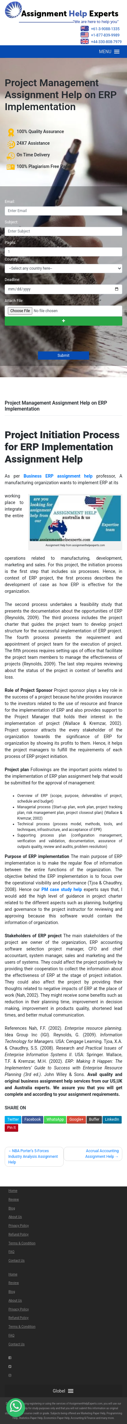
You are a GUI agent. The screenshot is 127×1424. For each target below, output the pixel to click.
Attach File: (14, 301)
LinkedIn (112, 1119)
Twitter (13, 1119)
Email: (10, 201)
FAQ (11, 1252)
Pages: (10, 242)
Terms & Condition (21, 1243)
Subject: (11, 222)
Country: (12, 259)
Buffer (94, 1119)
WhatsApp (55, 1119)
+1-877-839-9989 (100, 34)
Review (13, 1199)
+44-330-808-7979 (101, 41)
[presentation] (51, 339)
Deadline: (12, 280)
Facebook (32, 1119)
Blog (11, 1208)
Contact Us (16, 1261)
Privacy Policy (18, 1226)
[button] (105, 51)
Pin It (11, 1127)
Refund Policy (18, 1234)
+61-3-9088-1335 (100, 28)
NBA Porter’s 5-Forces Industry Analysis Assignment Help (33, 1156)
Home (12, 1191)
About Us (15, 1217)
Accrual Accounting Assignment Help (102, 1154)
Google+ (76, 1119)
